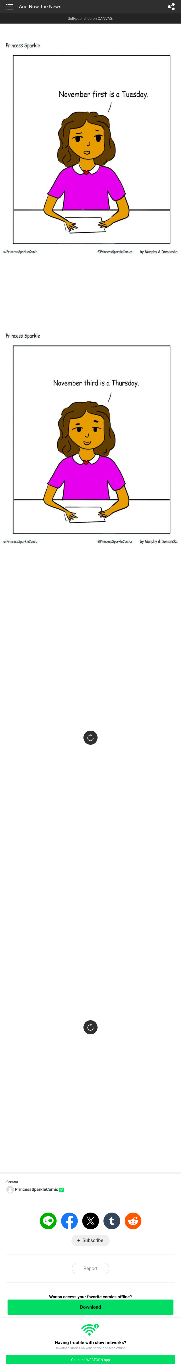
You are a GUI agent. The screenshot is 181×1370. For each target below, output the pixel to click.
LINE (48, 1221)
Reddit (133, 1221)
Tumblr (111, 1221)
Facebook (69, 1221)
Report (90, 1268)
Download (90, 1307)
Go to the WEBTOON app (90, 1360)
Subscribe (92, 1240)
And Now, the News (40, 6)
